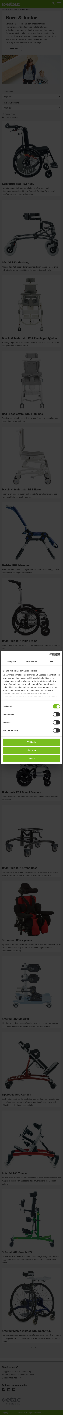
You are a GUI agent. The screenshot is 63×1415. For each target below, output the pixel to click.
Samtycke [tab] (11, 661)
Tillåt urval (31, 750)
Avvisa (31, 758)
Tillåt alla (31, 742)
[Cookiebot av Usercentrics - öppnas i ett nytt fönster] (48, 654)
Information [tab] (31, 661)
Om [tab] (51, 661)
